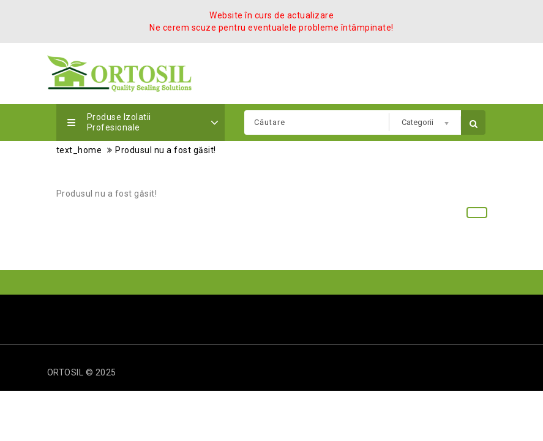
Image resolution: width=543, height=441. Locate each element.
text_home (79, 150)
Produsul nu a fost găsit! (165, 150)
